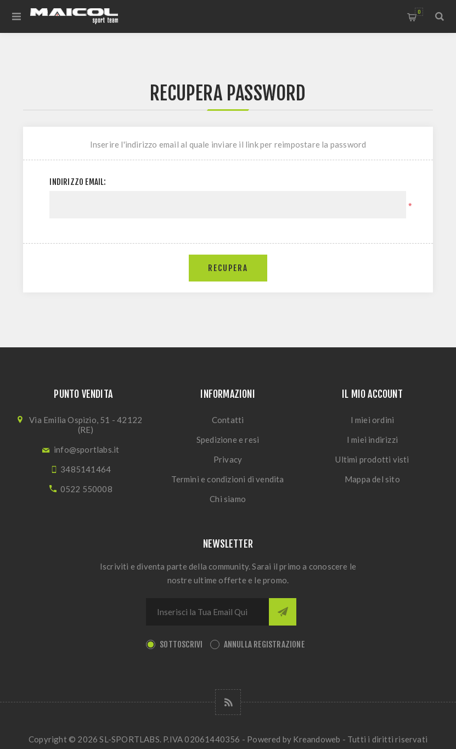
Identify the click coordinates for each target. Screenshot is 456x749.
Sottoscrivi (181, 644)
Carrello (419, 12)
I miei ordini (373, 420)
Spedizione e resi (227, 439)
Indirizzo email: (77, 182)
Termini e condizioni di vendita (227, 479)
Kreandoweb (316, 739)
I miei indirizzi (372, 439)
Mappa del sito (372, 479)
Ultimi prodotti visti (372, 459)
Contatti (228, 420)
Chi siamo (228, 499)
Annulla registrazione (264, 644)
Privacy (227, 459)
